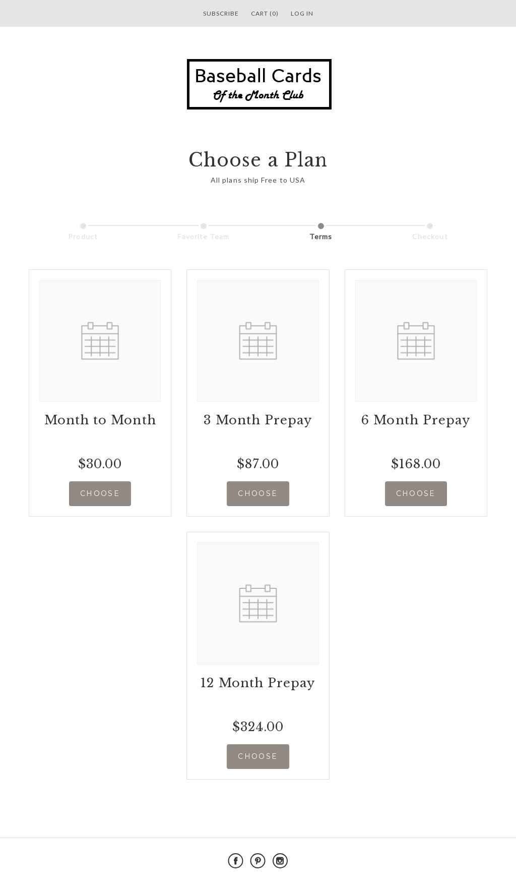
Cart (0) (265, 13)
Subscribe (221, 13)
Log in (302, 13)
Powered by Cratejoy (416, 861)
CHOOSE (100, 493)
